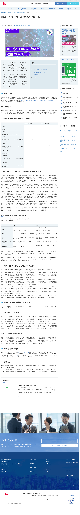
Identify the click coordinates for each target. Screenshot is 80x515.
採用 (76, 0)
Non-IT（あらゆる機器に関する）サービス (10, 469)
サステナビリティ (70, 0)
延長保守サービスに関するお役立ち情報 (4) (69, 132)
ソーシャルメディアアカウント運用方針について (15, 506)
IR (64, 0)
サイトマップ (35, 505)
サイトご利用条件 (25, 505)
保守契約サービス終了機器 (35, 4)
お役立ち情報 (52, 9)
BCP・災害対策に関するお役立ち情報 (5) (69, 127)
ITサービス (3, 475)
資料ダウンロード (61, 4)
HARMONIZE (4, 477)
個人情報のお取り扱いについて (11, 505)
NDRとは (36, 67)
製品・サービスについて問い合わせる (61, 449)
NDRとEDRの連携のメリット (41, 72)
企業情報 (69, 9)
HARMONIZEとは (58, 0)
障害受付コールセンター (48, 4)
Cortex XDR (16, 355)
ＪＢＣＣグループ (49, 0)
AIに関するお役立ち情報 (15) (69, 122)
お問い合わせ (73, 4)
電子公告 (30, 506)
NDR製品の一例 (37, 74)
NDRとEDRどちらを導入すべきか (42, 69)
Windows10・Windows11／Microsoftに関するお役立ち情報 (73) (69, 100)
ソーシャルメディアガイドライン (50, 505)
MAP (72, 500)
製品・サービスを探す (22, 9)
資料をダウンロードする (64, 442)
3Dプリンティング (5, 472)
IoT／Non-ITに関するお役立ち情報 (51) (69, 111)
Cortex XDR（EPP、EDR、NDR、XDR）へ (29, 396)
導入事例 (43, 9)
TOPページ (75, 489)
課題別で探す (34, 9)
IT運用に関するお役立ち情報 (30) (69, 106)
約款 (37, 506)
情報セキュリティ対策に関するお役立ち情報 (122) (69, 94)
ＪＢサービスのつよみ (7, 9)
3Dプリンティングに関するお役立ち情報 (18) (69, 116)
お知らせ (61, 9)
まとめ (35, 77)
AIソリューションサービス (7, 471)
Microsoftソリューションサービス (9, 474)
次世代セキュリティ (5, 467)
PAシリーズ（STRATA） (24, 352)
